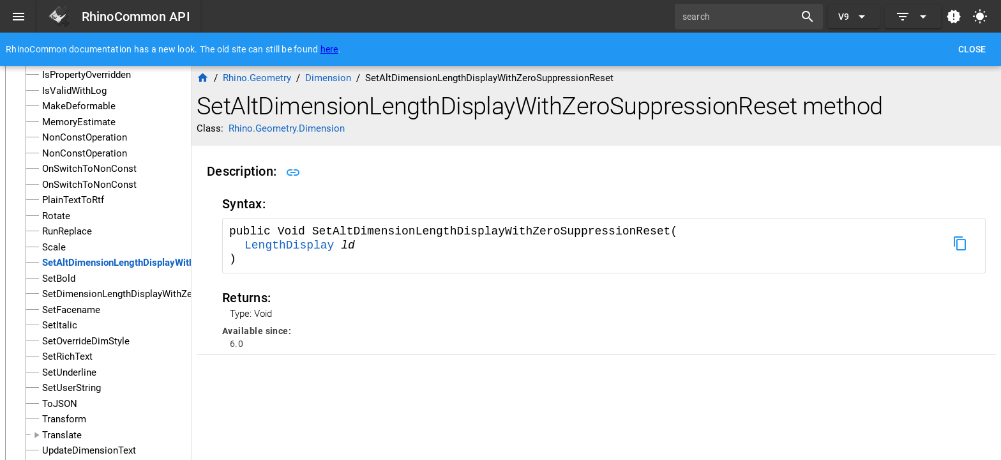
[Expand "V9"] (854, 16)
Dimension (328, 78)
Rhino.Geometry (257, 78)
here (329, 49)
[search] (739, 16)
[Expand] (913, 16)
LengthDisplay (293, 245)
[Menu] (18, 16)
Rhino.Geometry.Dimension (287, 128)
